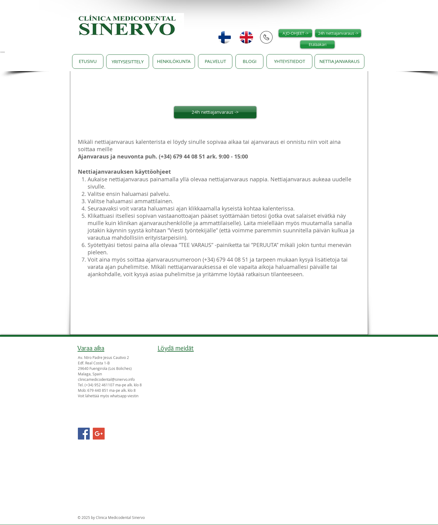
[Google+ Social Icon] (99, 434)
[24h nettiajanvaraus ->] (338, 33)
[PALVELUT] (215, 61)
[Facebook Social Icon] (84, 434)
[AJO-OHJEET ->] (295, 33)
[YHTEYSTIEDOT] (289, 61)
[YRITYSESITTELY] (127, 61)
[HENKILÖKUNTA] (174, 61)
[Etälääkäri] (317, 44)
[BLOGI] (249, 61)
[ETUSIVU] (87, 61)
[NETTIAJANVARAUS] (339, 61)
